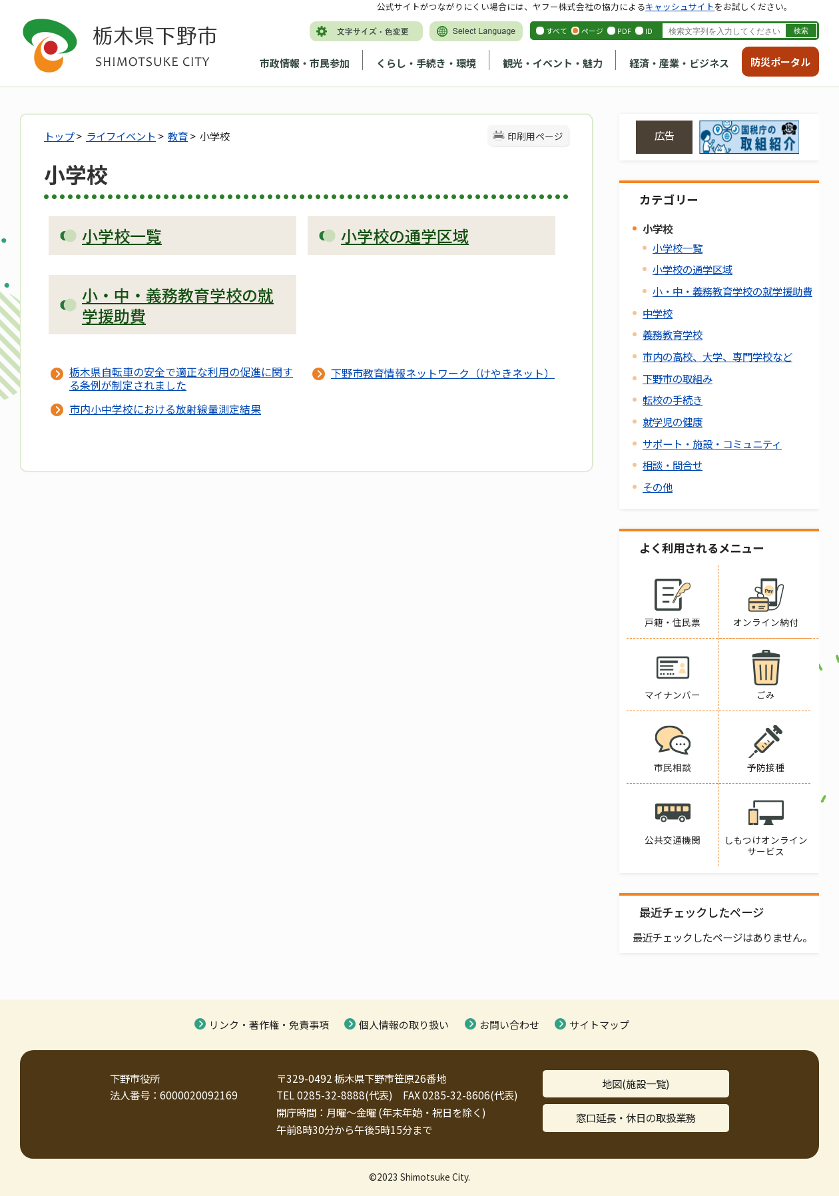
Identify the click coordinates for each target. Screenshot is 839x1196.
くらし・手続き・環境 (426, 63)
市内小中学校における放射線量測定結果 (165, 409)
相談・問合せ (672, 464)
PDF (624, 30)
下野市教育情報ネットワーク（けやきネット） (443, 373)
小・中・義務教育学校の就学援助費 (732, 291)
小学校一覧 (677, 247)
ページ (592, 30)
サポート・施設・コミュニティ (712, 443)
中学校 (658, 313)
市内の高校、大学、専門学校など (717, 356)
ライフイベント (121, 136)
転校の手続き (672, 399)
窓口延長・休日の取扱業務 (636, 1117)
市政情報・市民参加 (305, 63)
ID (649, 30)
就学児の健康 (672, 421)
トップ (59, 136)
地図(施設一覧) (636, 1083)
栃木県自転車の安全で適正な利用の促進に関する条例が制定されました (181, 378)
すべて (556, 30)
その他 (658, 486)
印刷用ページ (535, 136)
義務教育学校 (672, 334)
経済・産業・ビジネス (679, 63)
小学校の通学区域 (692, 269)
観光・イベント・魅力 (553, 63)
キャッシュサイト (679, 6)
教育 (178, 136)
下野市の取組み (677, 378)
